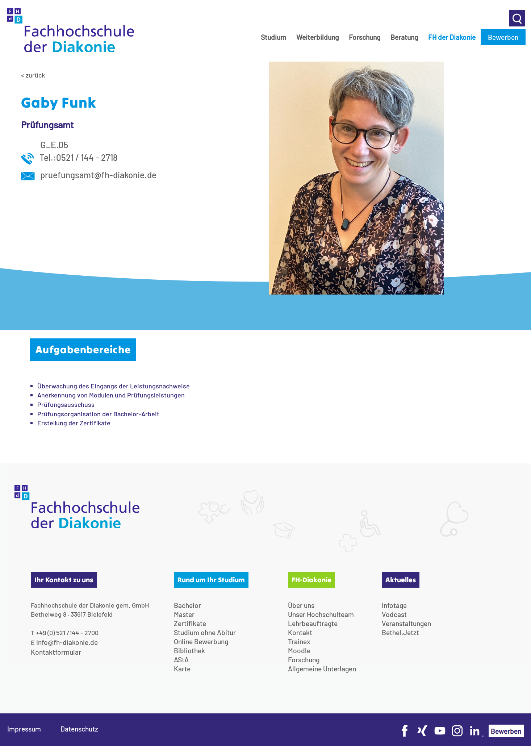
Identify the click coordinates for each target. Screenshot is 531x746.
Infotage (394, 605)
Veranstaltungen (406, 623)
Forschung (364, 37)
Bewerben (503, 37)
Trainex (299, 641)
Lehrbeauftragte (313, 623)
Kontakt (300, 632)
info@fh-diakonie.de (67, 642)
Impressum (24, 729)
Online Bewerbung (201, 641)
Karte (182, 668)
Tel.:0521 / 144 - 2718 (69, 157)
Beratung (404, 37)
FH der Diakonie (452, 37)
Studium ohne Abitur (205, 632)
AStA (181, 659)
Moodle (299, 650)
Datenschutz (79, 729)
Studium (273, 37)
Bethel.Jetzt (400, 632)
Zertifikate (190, 623)
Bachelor (187, 605)
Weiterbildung (317, 37)
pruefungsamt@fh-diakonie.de (88, 175)
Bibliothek (189, 650)
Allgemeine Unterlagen (322, 668)
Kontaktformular (56, 652)
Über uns (301, 605)
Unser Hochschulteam (321, 614)
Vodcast (394, 614)
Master (184, 614)
